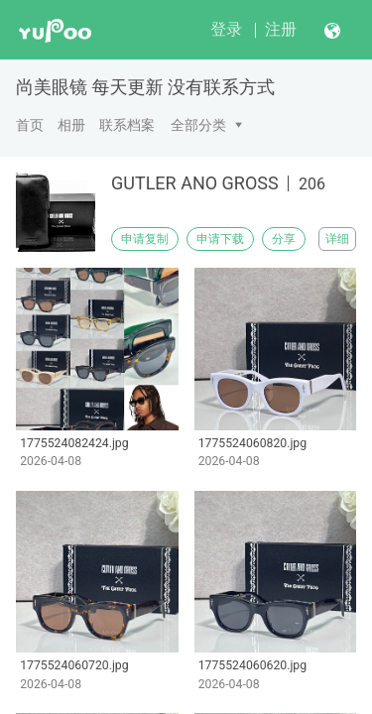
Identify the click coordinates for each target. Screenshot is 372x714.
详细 (337, 239)
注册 (281, 29)
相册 (71, 125)
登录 (226, 29)
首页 (30, 125)
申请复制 (145, 239)
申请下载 (220, 239)
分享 (284, 239)
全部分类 (198, 125)
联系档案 (127, 125)
